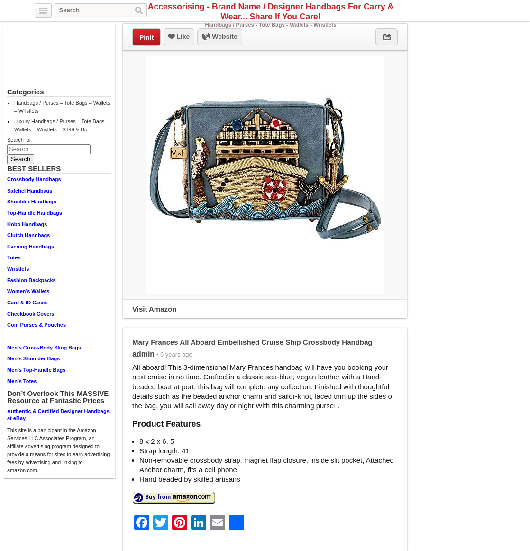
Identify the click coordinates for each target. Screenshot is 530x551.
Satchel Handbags (29, 190)
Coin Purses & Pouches (36, 325)
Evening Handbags (30, 246)
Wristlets (18, 269)
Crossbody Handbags (34, 179)
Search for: (20, 140)
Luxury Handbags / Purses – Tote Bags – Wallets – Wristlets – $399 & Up (61, 125)
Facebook (478, 11)
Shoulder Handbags (31, 201)
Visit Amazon (154, 309)
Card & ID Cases (27, 302)
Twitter (467, 11)
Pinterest (489, 11)
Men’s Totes (22, 381)
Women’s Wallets (28, 291)
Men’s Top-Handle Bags (36, 370)
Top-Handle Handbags (34, 213)
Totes (14, 257)
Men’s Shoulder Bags (33, 358)
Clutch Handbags (28, 235)
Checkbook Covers (31, 314)
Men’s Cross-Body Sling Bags (44, 347)
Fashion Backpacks (31, 280)
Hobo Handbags (27, 224)
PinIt (146, 37)
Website (219, 37)
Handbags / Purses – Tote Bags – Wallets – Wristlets (62, 107)
